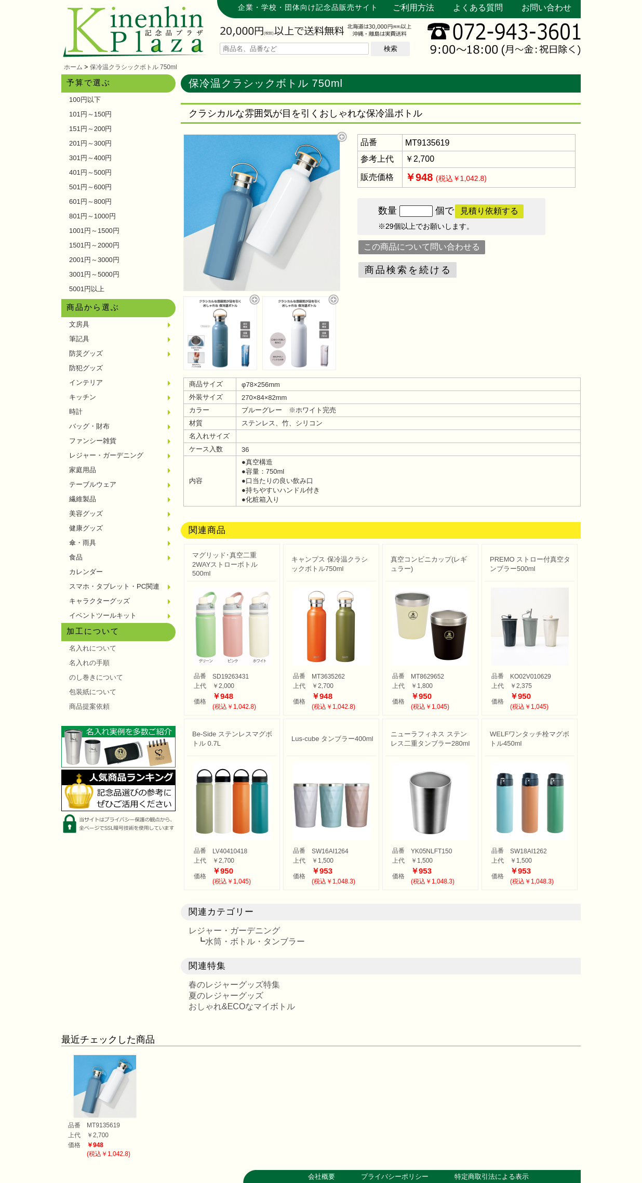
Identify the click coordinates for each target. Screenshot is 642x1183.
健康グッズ (86, 528)
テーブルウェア (92, 484)
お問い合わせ (546, 7)
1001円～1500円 (94, 231)
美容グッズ (86, 513)
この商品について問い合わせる (422, 246)
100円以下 (85, 99)
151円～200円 (90, 129)
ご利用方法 (413, 7)
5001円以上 (86, 289)
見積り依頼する (489, 210)
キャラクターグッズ (99, 601)
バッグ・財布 (89, 426)
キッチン (82, 397)
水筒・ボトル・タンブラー (255, 941)
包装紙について (92, 692)
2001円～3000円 (94, 260)
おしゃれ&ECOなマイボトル (242, 1006)
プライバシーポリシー (395, 1176)
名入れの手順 (89, 663)
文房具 (79, 324)
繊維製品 (82, 499)
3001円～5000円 (94, 274)
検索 (390, 49)
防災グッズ (86, 353)
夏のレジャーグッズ (226, 995)
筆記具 (79, 339)
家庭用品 (82, 470)
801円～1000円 (92, 216)
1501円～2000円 (94, 245)
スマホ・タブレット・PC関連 (114, 586)
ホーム (73, 67)
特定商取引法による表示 (491, 1176)
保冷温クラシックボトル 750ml (133, 67)
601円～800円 (90, 201)
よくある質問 (478, 7)
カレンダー (86, 572)
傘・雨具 (82, 543)
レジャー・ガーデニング (106, 455)
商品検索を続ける (408, 270)
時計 (76, 411)
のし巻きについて (96, 677)
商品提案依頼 (89, 706)
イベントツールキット (103, 615)
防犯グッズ (86, 368)
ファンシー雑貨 (92, 441)
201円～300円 (90, 143)
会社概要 (321, 1176)
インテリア (86, 382)
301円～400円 (90, 158)
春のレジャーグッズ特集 (234, 984)
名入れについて (92, 648)
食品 (76, 557)
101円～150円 (90, 114)
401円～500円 (90, 172)
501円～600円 (90, 187)
